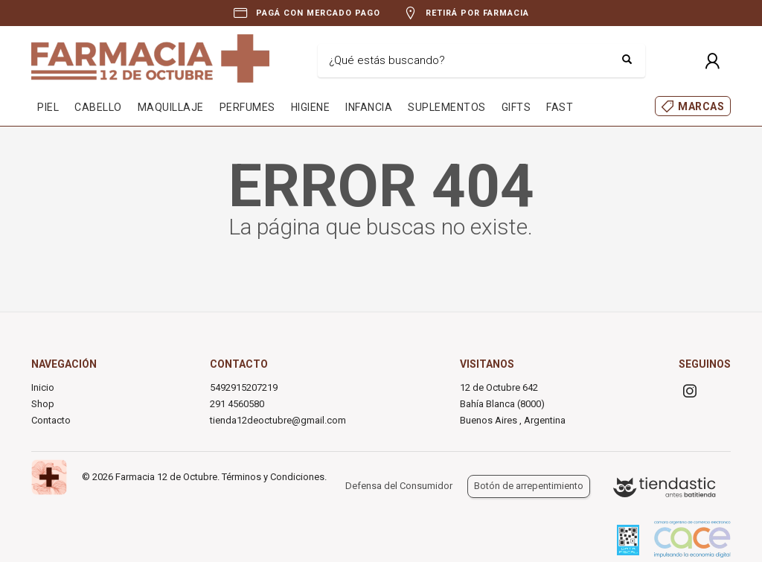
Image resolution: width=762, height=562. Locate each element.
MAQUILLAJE (171, 107)
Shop (42, 403)
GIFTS (516, 107)
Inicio (42, 387)
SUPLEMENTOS (447, 107)
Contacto (51, 420)
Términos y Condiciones (273, 476)
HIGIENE (310, 107)
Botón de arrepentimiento (528, 485)
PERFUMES (247, 107)
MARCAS (701, 106)
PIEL (48, 107)
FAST (559, 107)
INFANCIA (368, 107)
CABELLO (98, 107)
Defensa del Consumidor (398, 485)
